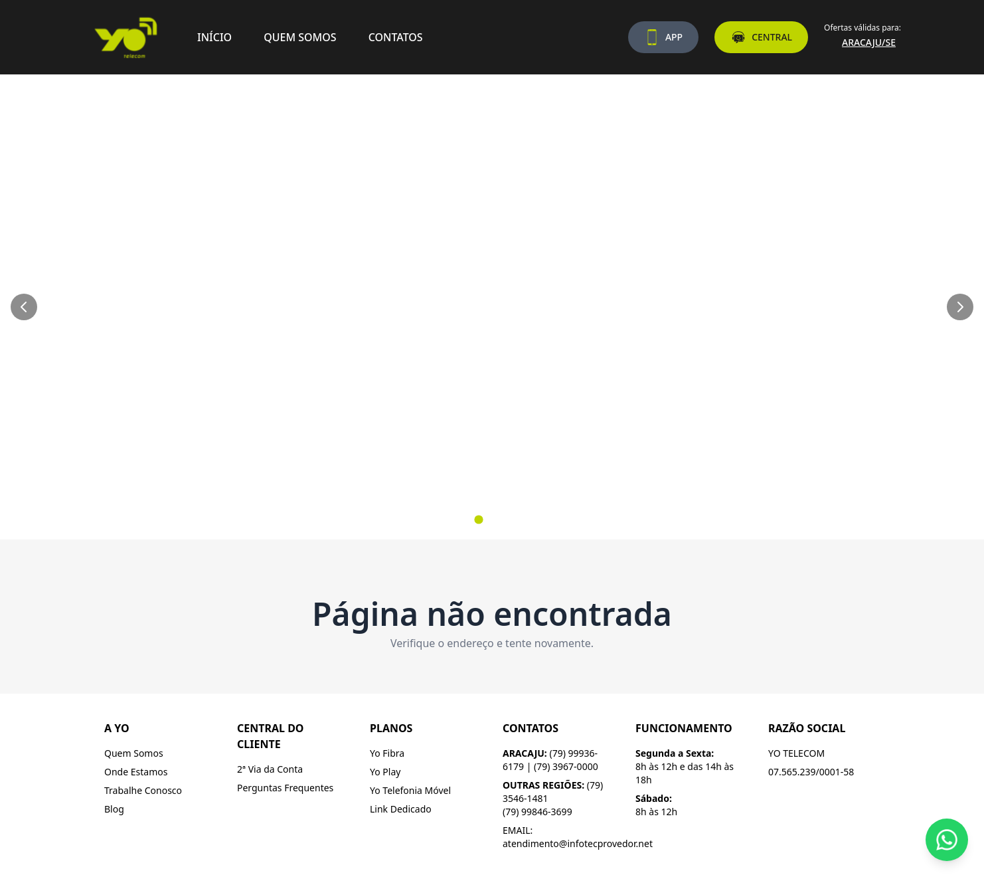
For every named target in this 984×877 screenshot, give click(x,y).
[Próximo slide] (960, 307)
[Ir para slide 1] (478, 519)
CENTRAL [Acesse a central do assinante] (761, 37)
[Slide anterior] (24, 307)
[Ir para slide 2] (492, 520)
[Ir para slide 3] (505, 520)
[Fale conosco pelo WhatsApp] (947, 840)
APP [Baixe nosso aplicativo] (663, 37)
